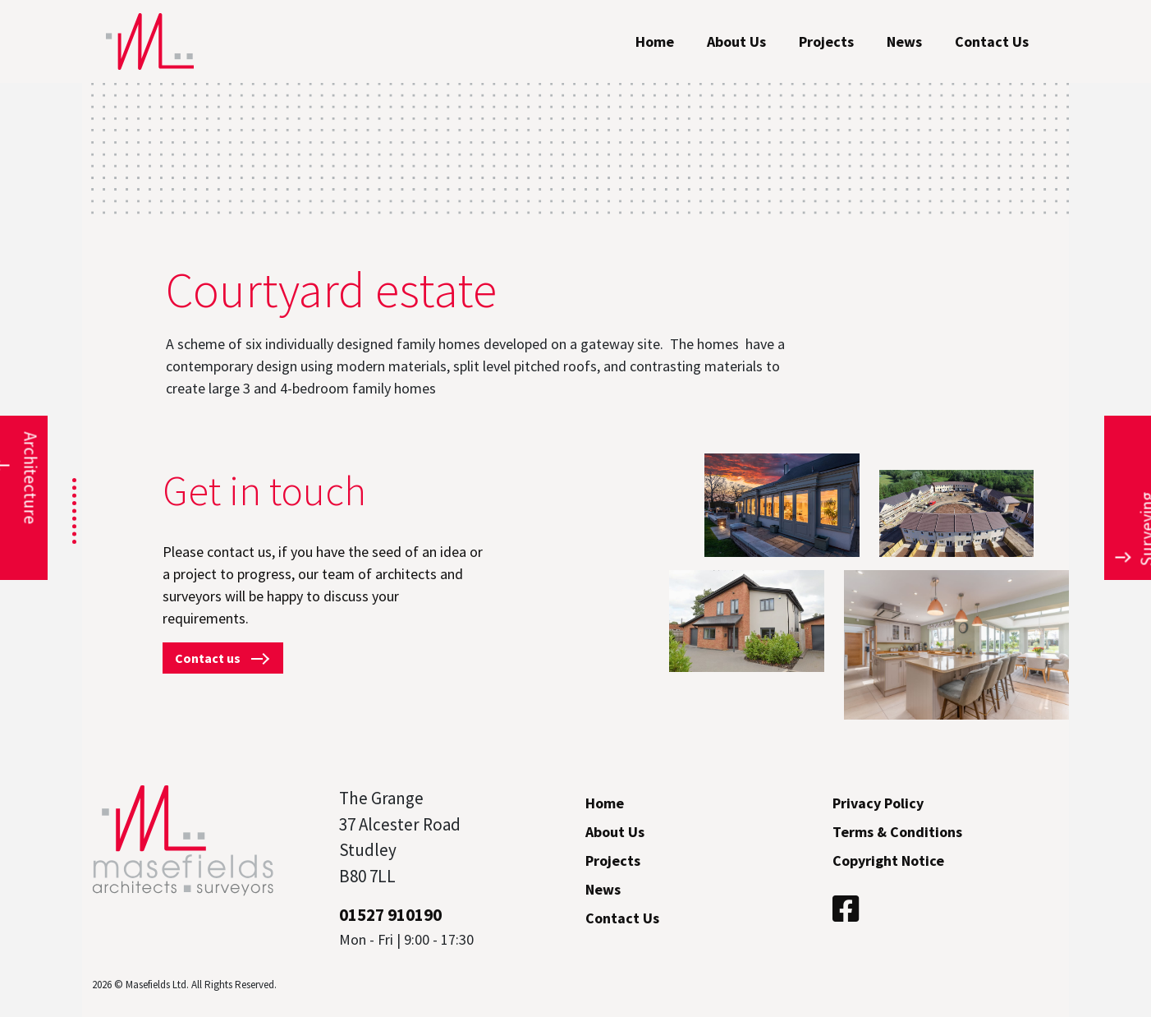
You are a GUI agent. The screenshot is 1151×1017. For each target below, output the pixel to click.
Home (654, 41)
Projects (826, 41)
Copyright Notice (888, 860)
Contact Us (992, 41)
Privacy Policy (878, 803)
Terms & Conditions (897, 831)
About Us (736, 41)
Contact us (223, 658)
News (904, 41)
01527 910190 (390, 915)
